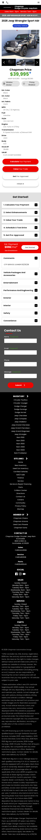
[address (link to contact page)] (3, 2)
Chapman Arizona (20, 521)
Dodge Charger (20, 406)
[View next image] (37, 62)
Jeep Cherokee (20, 415)
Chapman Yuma (20, 527)
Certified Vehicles (20, 471)
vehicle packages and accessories (20, 274)
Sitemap (20, 509)
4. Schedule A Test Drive (20, 227)
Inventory (19, 396)
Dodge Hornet (20, 412)
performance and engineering (20, 290)
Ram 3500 (20, 443)
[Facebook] (16, 574)
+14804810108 (20, 557)
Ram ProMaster (20, 453)
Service (21, 481)
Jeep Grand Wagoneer (20, 431)
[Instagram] (20, 574)
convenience (20, 320)
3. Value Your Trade (20, 220)
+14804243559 (21, 550)
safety (20, 313)
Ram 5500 (20, 450)
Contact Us (20, 496)
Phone (6, 360)
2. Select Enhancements (20, 212)
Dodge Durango (20, 409)
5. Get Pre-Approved (20, 235)
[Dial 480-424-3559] (7, 2)
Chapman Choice (20, 518)
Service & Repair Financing (20, 484)
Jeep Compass (20, 418)
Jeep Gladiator (20, 422)
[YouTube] (24, 574)
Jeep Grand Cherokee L (20, 428)
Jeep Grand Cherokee (20, 425)
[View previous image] (4, 62)
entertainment (20, 282)
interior (20, 305)
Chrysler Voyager (20, 403)
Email (11, 348)
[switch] (38, 2)
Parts (20, 487)
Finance (20, 478)
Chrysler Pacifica (20, 400)
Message (12, 372)
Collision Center (20, 490)
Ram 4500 (20, 447)
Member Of (19, 515)
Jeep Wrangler (20, 434)
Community (20, 503)
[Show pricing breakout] (30, 73)
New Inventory (20, 465)
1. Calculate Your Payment (20, 204)
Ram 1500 (20, 437)
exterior (20, 297)
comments (20, 258)
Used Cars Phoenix (20, 524)
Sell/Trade (20, 475)
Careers (20, 500)
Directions (20, 493)
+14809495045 (21, 564)
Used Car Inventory (20, 468)
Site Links (19, 459)
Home (20, 462)
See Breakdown (11, 250)
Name (11, 337)
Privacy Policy (20, 506)
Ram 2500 (20, 440)
